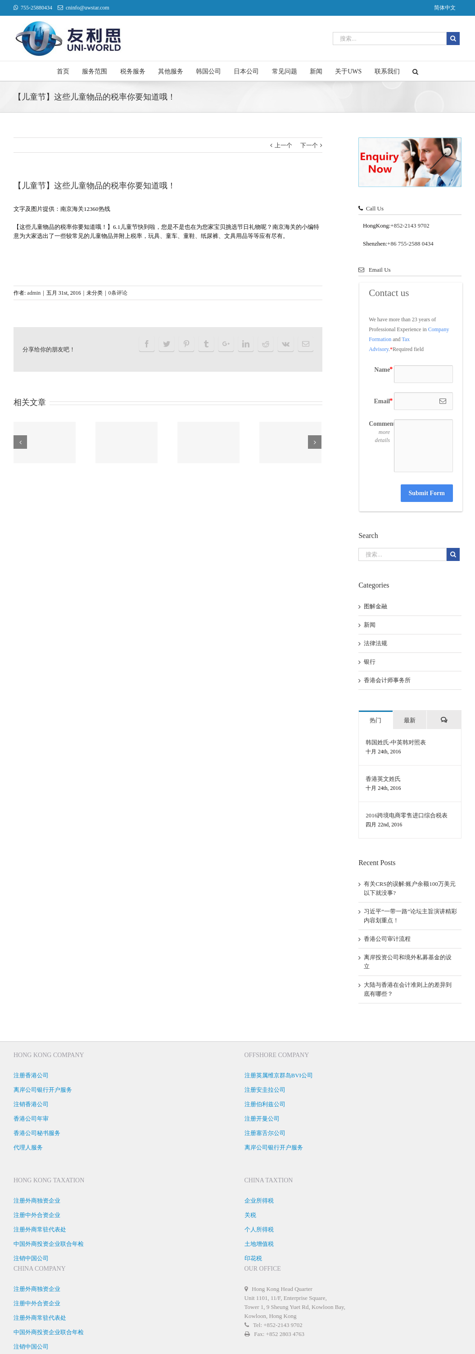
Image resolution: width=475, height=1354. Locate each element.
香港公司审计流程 (387, 938)
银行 (369, 661)
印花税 (253, 1258)
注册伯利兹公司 (264, 1104)
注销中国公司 (31, 1258)
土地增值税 (259, 1243)
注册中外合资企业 (37, 1215)
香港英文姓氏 (383, 778)
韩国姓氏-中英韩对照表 (396, 742)
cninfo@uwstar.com (87, 8)
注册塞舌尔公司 (264, 1133)
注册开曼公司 (262, 1118)
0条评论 (118, 293)
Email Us (374, 269)
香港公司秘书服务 (37, 1133)
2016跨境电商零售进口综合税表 (407, 815)
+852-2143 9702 (409, 225)
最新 (410, 720)
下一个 (309, 145)
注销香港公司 (31, 1104)
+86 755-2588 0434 (410, 243)
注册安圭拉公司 (264, 1089)
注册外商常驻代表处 (40, 1229)
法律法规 (375, 643)
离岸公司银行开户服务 (43, 1089)
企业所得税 (259, 1200)
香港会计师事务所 (387, 680)
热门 (375, 720)
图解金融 (375, 606)
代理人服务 (28, 1147)
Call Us (375, 208)
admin (34, 293)
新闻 (369, 624)
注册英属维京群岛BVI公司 (278, 1075)
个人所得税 (259, 1229)
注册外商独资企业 (37, 1200)
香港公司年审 (31, 1118)
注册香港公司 (31, 1075)
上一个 (283, 145)
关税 (250, 1215)
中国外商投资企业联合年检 (49, 1243)
